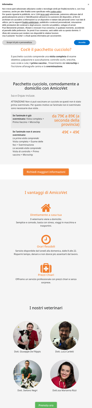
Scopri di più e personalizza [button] (19, 42)
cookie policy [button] (55, 11)
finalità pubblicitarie (30, 22)
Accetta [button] (81, 42)
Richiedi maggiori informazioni (46, 172)
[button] (88, 4)
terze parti (45, 14)
